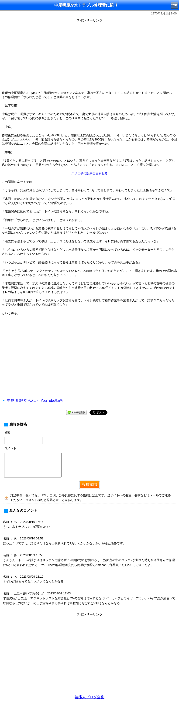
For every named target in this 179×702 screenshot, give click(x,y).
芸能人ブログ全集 (89, 697)
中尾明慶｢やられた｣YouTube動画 (35, 400)
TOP (174, 5)
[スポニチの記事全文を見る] (89, 173)
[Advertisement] (89, 56)
